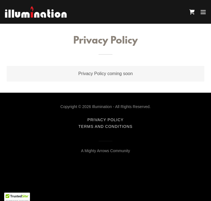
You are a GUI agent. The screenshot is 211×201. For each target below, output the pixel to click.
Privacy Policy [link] (105, 120)
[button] (203, 12)
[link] (35, 11)
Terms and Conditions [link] (105, 126)
